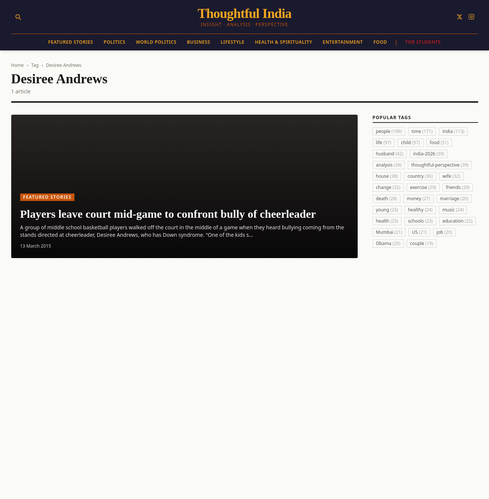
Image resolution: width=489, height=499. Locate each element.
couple (421, 243)
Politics (114, 42)
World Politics (156, 42)
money (418, 198)
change (388, 187)
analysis (389, 165)
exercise (423, 187)
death (386, 198)
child (410, 142)
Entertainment (343, 42)
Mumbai (389, 232)
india (453, 131)
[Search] (18, 17)
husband (390, 154)
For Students (423, 42)
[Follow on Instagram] (471, 17)
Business (198, 42)
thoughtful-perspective (439, 165)
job (444, 232)
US (419, 232)
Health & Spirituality (283, 42)
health (387, 221)
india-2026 (428, 154)
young (387, 210)
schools (420, 221)
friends (458, 187)
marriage (454, 198)
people (389, 131)
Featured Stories (70, 42)
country (420, 176)
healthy (420, 210)
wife (452, 176)
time (422, 131)
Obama (388, 243)
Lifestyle (232, 42)
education (458, 221)
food (439, 142)
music (453, 210)
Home (17, 65)
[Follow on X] (459, 17)
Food (380, 42)
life (383, 142)
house (387, 176)
